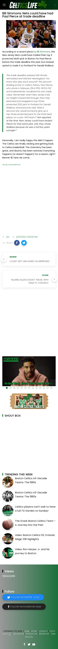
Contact (43, 631)
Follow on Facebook (25, 606)
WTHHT (34, 631)
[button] (17, 243)
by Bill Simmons (41, 51)
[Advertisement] (29, 201)
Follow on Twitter (25, 597)
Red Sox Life (18, 633)
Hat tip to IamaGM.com (11, 164)
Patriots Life (31, 633)
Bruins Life (44, 633)
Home (27, 631)
